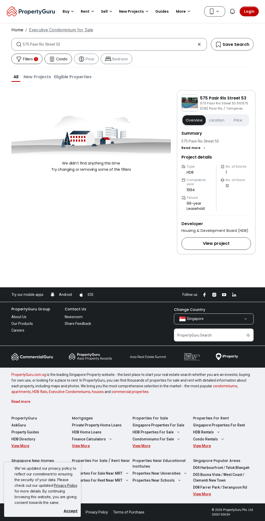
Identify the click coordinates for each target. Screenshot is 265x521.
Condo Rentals (209, 439)
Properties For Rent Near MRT (101, 480)
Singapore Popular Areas (216, 460)
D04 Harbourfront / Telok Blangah (221, 468)
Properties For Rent (211, 418)
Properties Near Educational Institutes (159, 463)
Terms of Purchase (128, 512)
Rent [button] (88, 11)
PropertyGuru (24, 418)
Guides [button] (162, 11)
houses (98, 392)
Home (17, 29)
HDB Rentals (207, 432)
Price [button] (238, 120)
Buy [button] (69, 11)
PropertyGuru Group (30, 309)
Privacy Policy (65, 485)
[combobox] (109, 44)
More (184, 11)
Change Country (189, 309)
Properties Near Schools (157, 480)
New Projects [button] (134, 11)
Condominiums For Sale (156, 439)
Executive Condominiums (69, 392)
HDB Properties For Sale (156, 432)
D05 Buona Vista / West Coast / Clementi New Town (218, 477)
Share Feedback (78, 324)
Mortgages (82, 418)
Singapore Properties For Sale (158, 425)
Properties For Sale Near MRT (101, 473)
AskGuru (18, 425)
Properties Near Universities (160, 473)
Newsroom (74, 317)
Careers (17, 330)
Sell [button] (107, 11)
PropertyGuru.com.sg (28, 375)
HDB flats (39, 392)
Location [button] (216, 120)
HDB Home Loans (86, 432)
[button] (15, 77)
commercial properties (130, 392)
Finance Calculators (92, 439)
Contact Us (75, 309)
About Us (18, 317)
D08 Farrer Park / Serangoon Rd (220, 487)
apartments (21, 392)
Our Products (22, 324)
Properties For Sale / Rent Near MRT (101, 463)
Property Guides (25, 432)
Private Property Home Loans (97, 425)
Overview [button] (194, 120)
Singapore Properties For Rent (219, 425)
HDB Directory (23, 439)
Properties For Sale (150, 418)
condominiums (225, 386)
